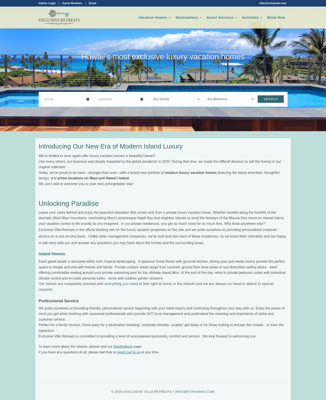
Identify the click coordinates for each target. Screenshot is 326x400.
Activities (250, 17)
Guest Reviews (72, 3)
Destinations (187, 17)
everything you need (121, 284)
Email (92, 3)
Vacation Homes (153, 17)
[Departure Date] (117, 99)
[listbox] (163, 65)
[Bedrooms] (229, 99)
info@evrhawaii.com (272, 3)
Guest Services (220, 17)
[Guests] (175, 99)
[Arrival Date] (64, 99)
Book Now (276, 17)
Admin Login (47, 3)
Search (271, 99)
